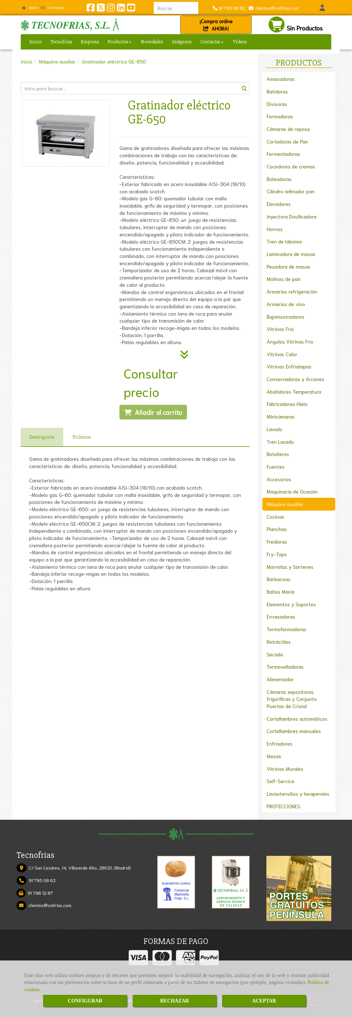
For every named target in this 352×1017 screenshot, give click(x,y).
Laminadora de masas (291, 253)
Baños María (280, 591)
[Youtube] (131, 9)
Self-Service (280, 781)
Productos (119, 42)
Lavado (274, 429)
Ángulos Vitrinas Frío (290, 341)
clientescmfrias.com (276, 8)
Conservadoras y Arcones (295, 378)
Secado (275, 654)
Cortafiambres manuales (294, 730)
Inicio (30, 7)
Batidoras (277, 91)
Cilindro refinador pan (291, 191)
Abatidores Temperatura (294, 391)
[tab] (42, 437)
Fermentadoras (283, 153)
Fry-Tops (277, 554)
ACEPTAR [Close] (264, 1001)
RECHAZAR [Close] (174, 1001)
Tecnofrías (61, 42)
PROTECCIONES (283, 806)
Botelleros (278, 453)
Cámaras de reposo (288, 128)
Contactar (52, 7)
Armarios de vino (286, 303)
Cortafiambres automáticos (297, 718)
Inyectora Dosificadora (291, 216)
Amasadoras (281, 78)
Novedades (152, 42)
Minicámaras (281, 416)
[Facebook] (91, 9)
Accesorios (279, 479)
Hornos (275, 229)
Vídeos (240, 42)
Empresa (90, 42)
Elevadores (279, 203)
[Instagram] (111, 9)
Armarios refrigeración (292, 291)
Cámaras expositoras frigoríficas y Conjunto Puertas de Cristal (292, 698)
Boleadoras (279, 178)
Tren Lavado (280, 441)
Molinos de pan (284, 278)
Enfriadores (279, 743)
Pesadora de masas (288, 266)
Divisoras (277, 103)
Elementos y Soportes (291, 604)
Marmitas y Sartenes (290, 566)
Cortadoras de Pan (287, 141)
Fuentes (276, 466)
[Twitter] (101, 9)
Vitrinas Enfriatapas (289, 366)
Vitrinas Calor (282, 354)
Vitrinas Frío (280, 328)
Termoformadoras (286, 629)
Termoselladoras (285, 666)
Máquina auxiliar (285, 504)
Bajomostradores (285, 316)
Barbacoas (278, 579)
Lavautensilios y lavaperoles (298, 793)
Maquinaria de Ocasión (292, 491)
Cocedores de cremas (291, 166)
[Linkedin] (121, 9)
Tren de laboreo (284, 241)
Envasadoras (281, 616)
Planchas (277, 528)
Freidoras (277, 541)
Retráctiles (279, 641)
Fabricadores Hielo (287, 403)
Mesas (274, 756)
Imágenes (182, 42)
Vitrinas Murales (285, 768)
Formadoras (280, 116)
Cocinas (275, 516)
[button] (322, 7)
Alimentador (280, 679)
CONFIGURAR (85, 1001)
